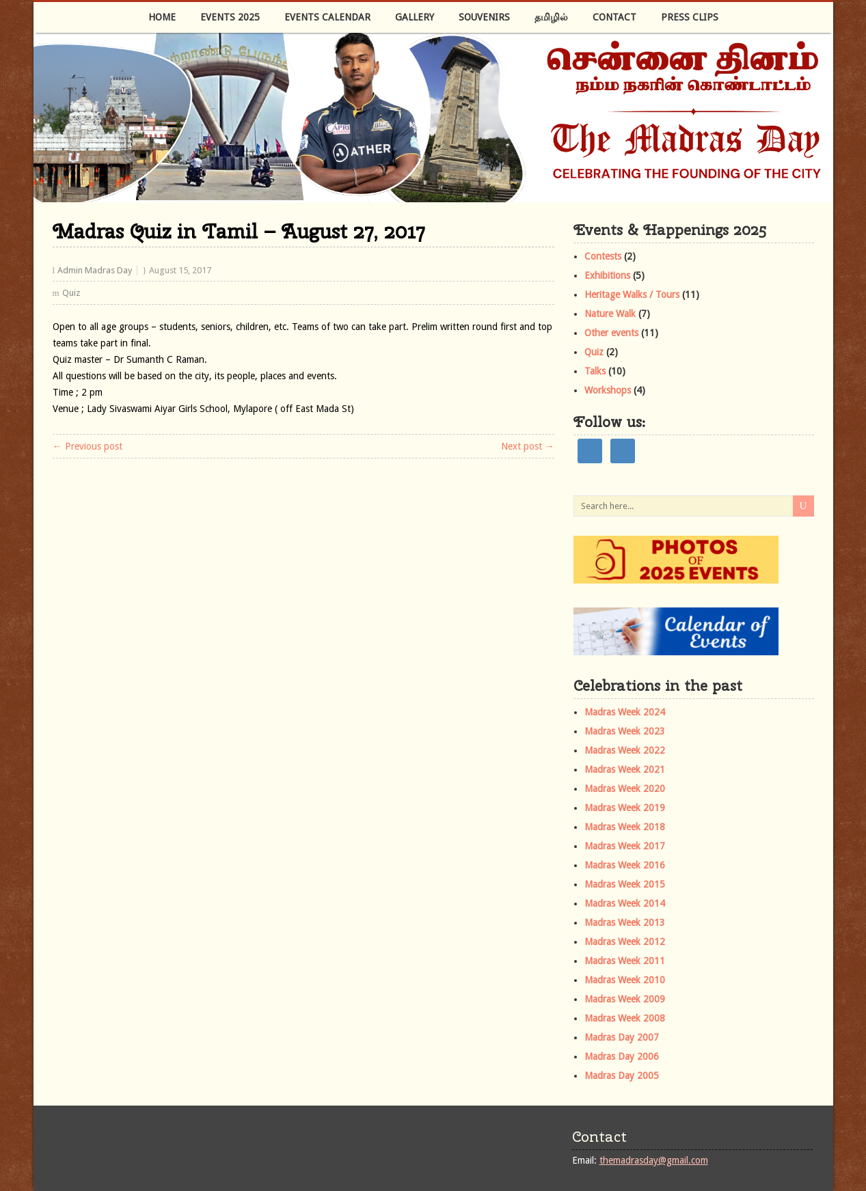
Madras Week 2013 (624, 922)
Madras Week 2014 (624, 903)
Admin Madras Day (94, 270)
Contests (602, 256)
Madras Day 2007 (621, 1037)
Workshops (607, 390)
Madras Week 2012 (624, 941)
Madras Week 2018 (624, 826)
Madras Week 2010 (624, 979)
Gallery (414, 17)
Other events (611, 332)
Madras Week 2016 (624, 865)
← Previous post (87, 446)
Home (162, 17)
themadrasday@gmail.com (653, 1160)
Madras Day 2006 (621, 1056)
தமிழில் (551, 17)
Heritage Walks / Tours (631, 294)
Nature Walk (610, 313)
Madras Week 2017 (624, 845)
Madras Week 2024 (624, 712)
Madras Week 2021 (624, 769)
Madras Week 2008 (624, 1018)
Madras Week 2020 (624, 788)
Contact (614, 17)
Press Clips (689, 17)
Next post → (527, 446)
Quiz (71, 293)
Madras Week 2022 (624, 750)
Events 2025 (230, 17)
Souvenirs (484, 17)
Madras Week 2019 (624, 807)
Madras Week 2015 (624, 884)
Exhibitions (607, 275)
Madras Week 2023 (624, 731)
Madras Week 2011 (624, 960)
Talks (595, 371)
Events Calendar (327, 17)
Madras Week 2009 (624, 999)
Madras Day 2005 (621, 1075)
